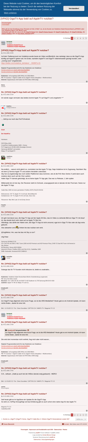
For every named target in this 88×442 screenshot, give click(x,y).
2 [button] (74, 38)
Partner (65, 429)
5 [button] (83, 38)
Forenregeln (5, 24)
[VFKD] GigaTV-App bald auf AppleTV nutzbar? (27, 18)
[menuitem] (65, 424)
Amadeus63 (11, 330)
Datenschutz (58, 429)
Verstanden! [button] (74, 8)
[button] (86, 38)
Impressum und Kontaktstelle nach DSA (41, 429)
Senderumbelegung (15, 70)
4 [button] (80, 38)
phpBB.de (52, 437)
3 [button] (77, 38)
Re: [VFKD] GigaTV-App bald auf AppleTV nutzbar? (24, 92)
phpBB (37, 432)
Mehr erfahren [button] (10, 13)
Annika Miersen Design (48, 435)
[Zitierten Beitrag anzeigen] (28, 330)
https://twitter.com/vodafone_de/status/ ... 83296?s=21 (20, 63)
